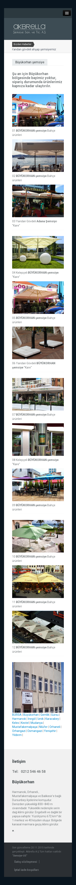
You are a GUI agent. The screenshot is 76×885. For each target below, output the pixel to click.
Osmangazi (34, 731)
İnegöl (32, 718)
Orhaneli (54, 726)
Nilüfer (43, 726)
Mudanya (37, 722)
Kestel (25, 722)
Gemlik (45, 714)
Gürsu (55, 714)
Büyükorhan (31, 714)
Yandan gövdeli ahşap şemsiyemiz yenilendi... (39, 49)
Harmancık (19, 718)
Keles (15, 722)
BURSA (16, 714)
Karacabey (52, 718)
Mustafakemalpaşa (24, 726)
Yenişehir (50, 731)
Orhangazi (19, 731)
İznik (40, 718)
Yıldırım (17, 735)
